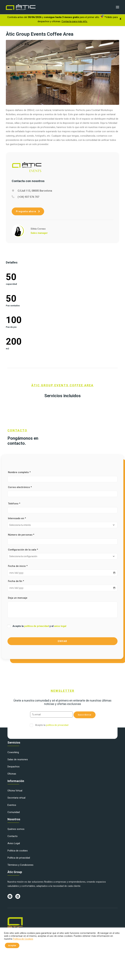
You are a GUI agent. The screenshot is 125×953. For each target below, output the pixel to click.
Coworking (13, 752)
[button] (117, 7)
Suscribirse (84, 715)
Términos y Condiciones (20, 864)
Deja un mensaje (62, 607)
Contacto (12, 836)
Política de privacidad (18, 857)
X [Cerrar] (120, 18)
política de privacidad (36, 626)
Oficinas (11, 773)
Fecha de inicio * (62, 570)
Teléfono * (62, 507)
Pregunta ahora (28, 211)
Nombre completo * (62, 476)
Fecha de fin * (62, 585)
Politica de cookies (17, 850)
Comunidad (13, 812)
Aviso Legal (13, 843)
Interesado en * (62, 522)
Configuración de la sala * (62, 553)
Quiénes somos (15, 829)
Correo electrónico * (62, 491)
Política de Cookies (23, 938)
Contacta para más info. (75, 21)
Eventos (11, 805)
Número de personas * (62, 538)
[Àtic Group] (20, 7)
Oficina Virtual (14, 790)
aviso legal (60, 626)
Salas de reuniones (17, 759)
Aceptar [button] (12, 945)
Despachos (13, 766)
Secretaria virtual (16, 797)
